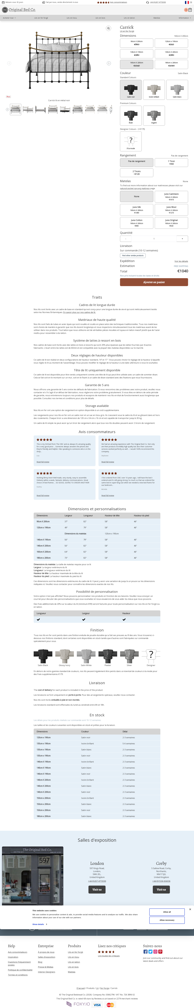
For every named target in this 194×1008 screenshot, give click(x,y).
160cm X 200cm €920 (171, 223)
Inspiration (13, 957)
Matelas (71, 972)
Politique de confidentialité (20, 970)
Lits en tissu (73, 957)
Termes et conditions (18, 975)
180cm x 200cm (171, 64)
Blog (40, 962)
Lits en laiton (74, 962)
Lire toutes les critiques (109, 954)
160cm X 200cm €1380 (137, 210)
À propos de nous (46, 952)
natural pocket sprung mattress (135, 188)
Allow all (167, 991)
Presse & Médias (45, 967)
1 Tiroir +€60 (171, 162)
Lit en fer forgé (127, 31)
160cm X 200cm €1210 (171, 210)
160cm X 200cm (136, 64)
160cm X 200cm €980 (137, 223)
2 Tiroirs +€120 (137, 172)
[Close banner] (190, 988)
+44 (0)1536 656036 (161, 881)
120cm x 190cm (171, 43)
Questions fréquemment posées (19, 963)
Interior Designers (46, 972)
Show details (38, 1003)
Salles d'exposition (46, 957)
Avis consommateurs (17, 952)
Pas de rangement (136, 161)
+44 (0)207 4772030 (97, 881)
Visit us (97, 890)
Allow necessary (167, 999)
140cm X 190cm (136, 54)
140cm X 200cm (171, 54)
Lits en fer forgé (75, 952)
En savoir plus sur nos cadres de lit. (79, 312)
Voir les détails (181, 261)
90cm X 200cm (137, 43)
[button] (109, 63)
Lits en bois (73, 967)
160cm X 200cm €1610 (171, 197)
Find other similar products (133, 255)
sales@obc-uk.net (152, 927)
